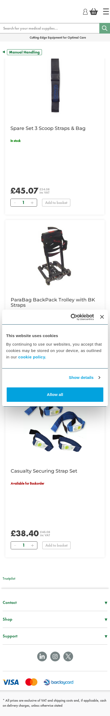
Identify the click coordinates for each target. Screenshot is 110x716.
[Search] (104, 28)
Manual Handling (24, 52)
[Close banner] (102, 317)
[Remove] (15, 202)
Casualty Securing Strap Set (44, 471)
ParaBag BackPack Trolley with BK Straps (53, 302)
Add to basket (56, 202)
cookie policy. (32, 357)
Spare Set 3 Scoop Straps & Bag (47, 128)
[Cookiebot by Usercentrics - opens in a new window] (71, 317)
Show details (81, 377)
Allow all (55, 394)
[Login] (85, 11)
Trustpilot (9, 578)
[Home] (106, 11)
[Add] (32, 202)
